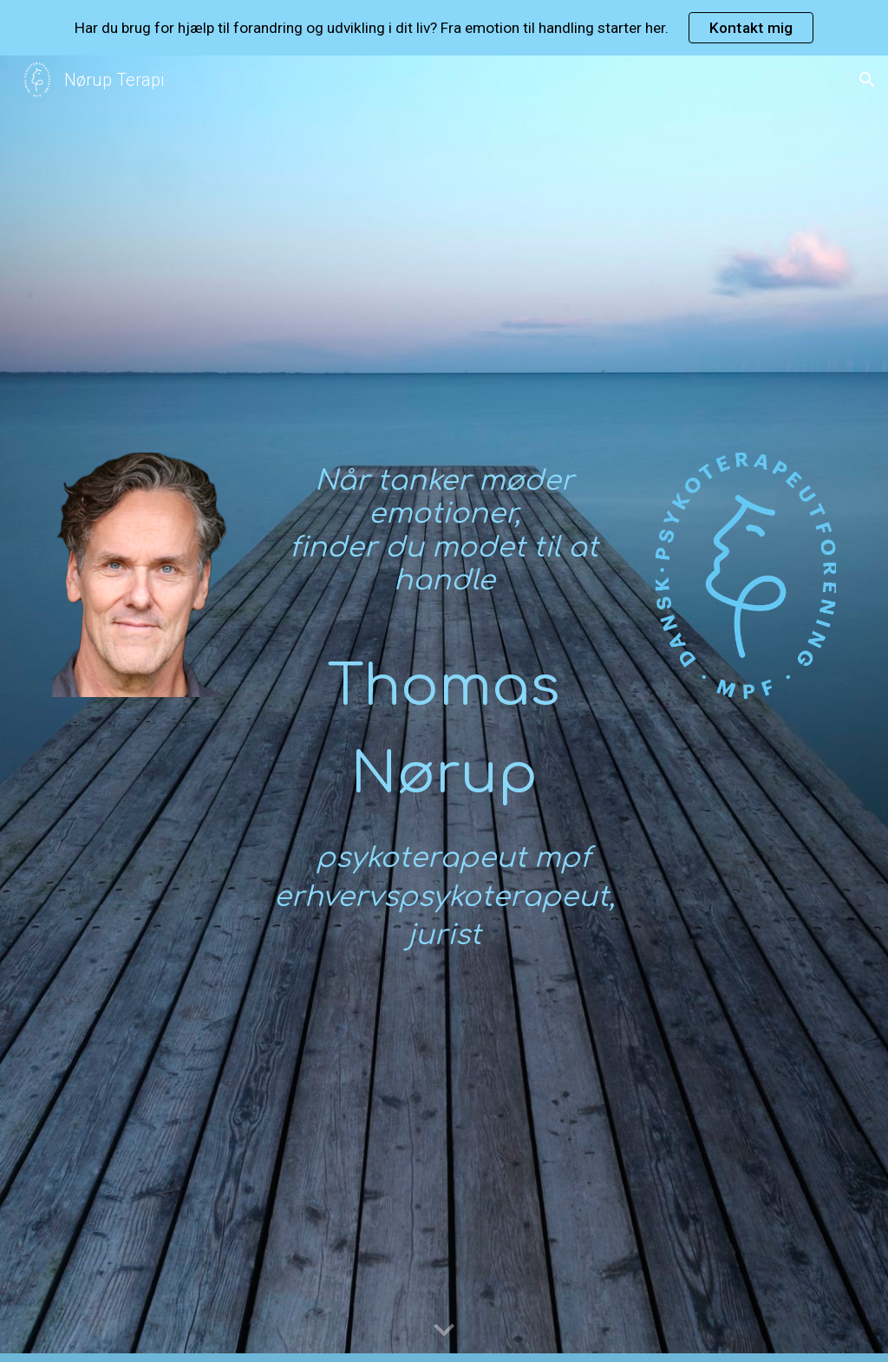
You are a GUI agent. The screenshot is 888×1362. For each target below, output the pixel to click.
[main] (444, 539)
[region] (444, 27)
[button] (867, 80)
